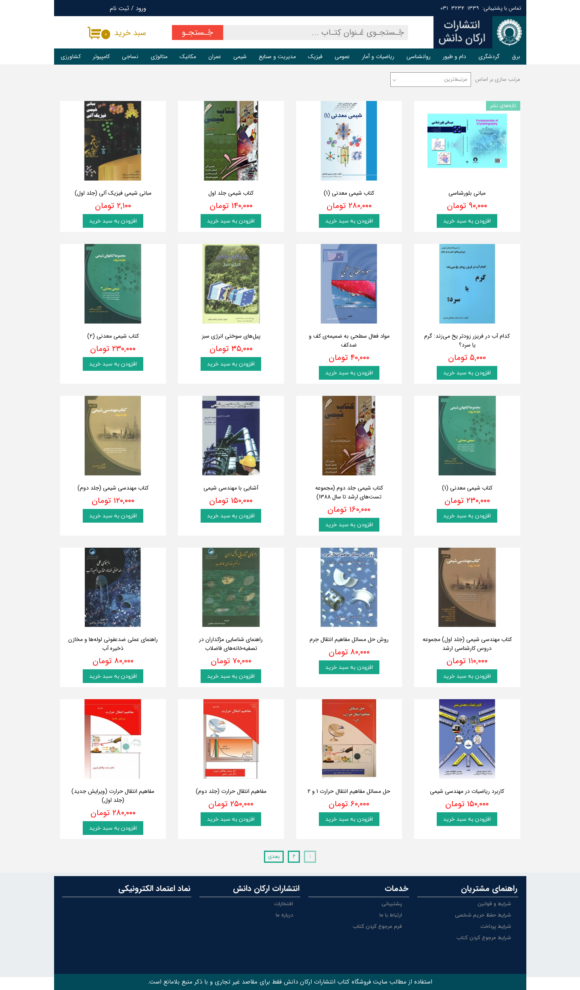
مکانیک (188, 56)
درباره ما (284, 915)
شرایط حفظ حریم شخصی (483, 915)
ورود (141, 8)
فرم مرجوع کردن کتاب (377, 926)
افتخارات (283, 904)
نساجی (130, 56)
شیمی (240, 56)
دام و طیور (454, 56)
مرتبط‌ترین (455, 79)
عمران (214, 56)
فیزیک (315, 56)
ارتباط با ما (390, 915)
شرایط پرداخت (495, 926)
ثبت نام (119, 8)
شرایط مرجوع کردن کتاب (483, 938)
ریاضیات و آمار (378, 56)
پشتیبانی (391, 904)
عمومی (342, 56)
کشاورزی (71, 56)
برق (516, 56)
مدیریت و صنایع (277, 56)
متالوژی (159, 56)
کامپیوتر (101, 56)
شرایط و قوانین (494, 904)
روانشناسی (418, 56)
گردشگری (489, 56)
